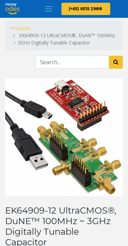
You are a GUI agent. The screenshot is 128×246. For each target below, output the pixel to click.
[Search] (116, 62)
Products (20, 28)
